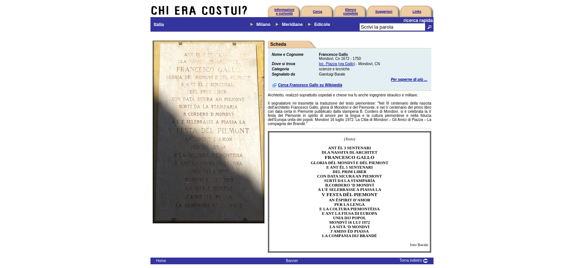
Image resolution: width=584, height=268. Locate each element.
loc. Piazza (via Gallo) (337, 64)
